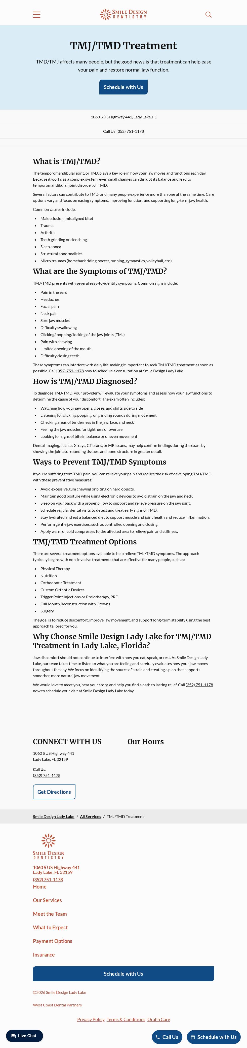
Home (40, 886)
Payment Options (52, 941)
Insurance (44, 955)
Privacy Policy (91, 1019)
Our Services (47, 900)
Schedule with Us (123, 87)
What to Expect (50, 927)
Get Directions (54, 792)
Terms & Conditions (126, 1019)
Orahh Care (158, 1019)
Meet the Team (50, 914)
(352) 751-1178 (130, 131)
